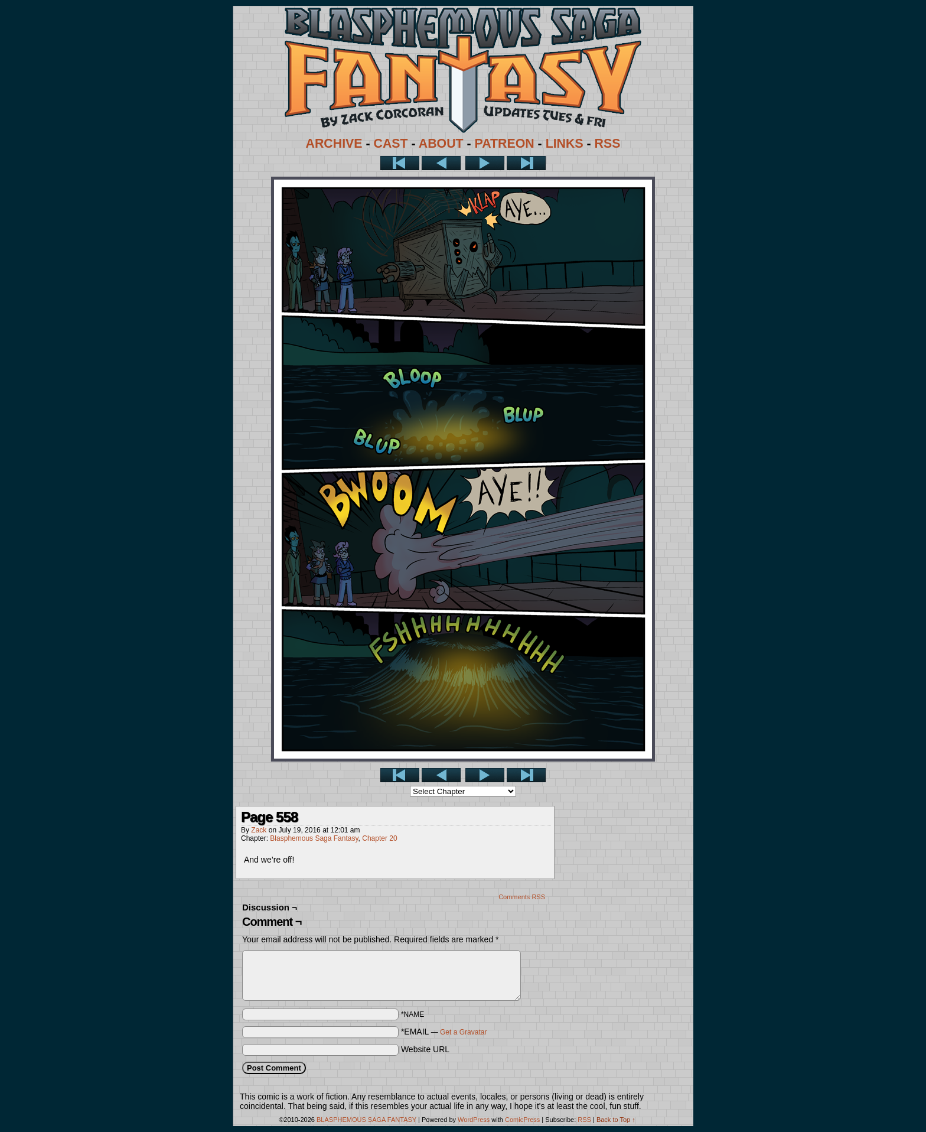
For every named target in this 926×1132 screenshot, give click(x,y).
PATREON (504, 143)
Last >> (526, 163)
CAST (391, 143)
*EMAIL (444, 1031)
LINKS (564, 143)
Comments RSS (521, 896)
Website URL (425, 1049)
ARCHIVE (334, 143)
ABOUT (441, 143)
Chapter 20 (379, 838)
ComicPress (522, 1119)
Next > (484, 163)
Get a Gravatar (463, 1032)
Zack (258, 830)
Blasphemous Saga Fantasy (314, 838)
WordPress (474, 1119)
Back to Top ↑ (615, 1119)
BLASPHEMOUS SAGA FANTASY (366, 1119)
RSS (608, 143)
